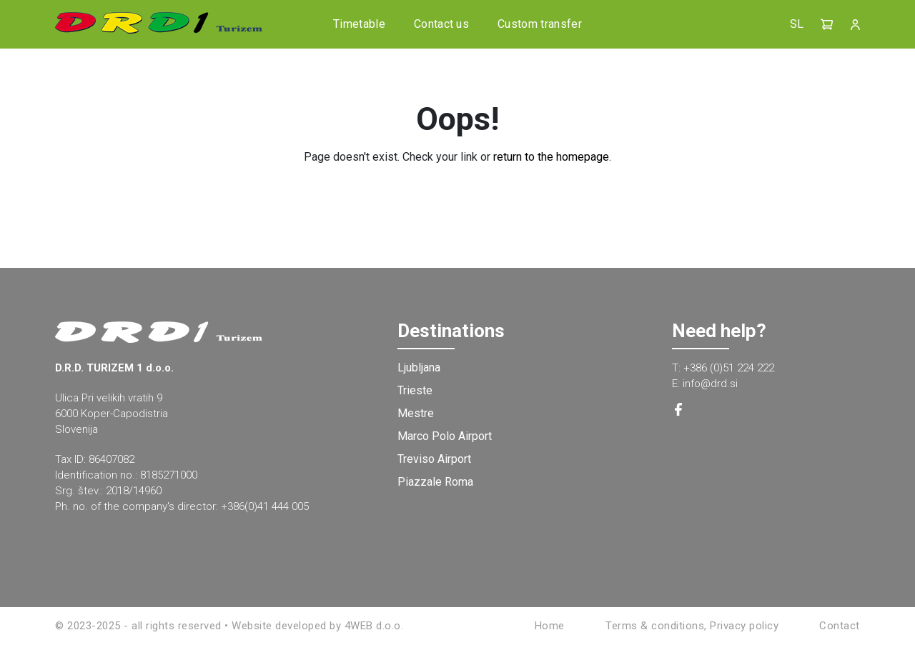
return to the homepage (551, 157)
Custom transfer (540, 24)
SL (796, 24)
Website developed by (286, 625)
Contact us (441, 24)
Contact (839, 625)
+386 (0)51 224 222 (728, 367)
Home (550, 625)
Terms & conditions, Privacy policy (691, 625)
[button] (827, 24)
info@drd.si (710, 383)
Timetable (359, 24)
